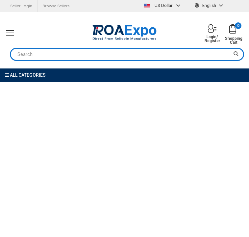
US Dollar (163, 5)
